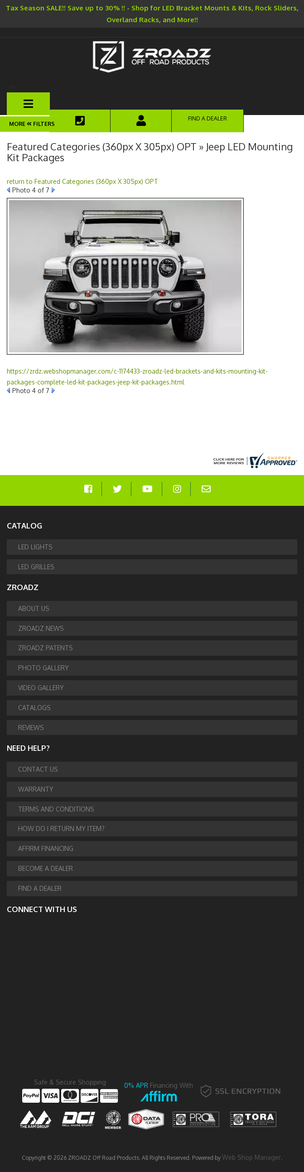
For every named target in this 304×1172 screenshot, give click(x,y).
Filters (40, 123)
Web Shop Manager (251, 1157)
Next (53, 189)
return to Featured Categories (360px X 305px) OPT (82, 181)
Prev (8, 189)
